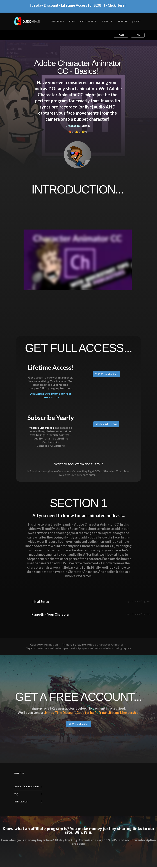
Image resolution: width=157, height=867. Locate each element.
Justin (86, 125)
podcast (69, 648)
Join (138, 35)
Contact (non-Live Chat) (26, 786)
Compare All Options (51, 445)
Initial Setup (40, 602)
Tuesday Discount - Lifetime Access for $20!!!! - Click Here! (77, 7)
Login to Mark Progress (138, 601)
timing (117, 648)
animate (95, 648)
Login (120, 35)
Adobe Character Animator (105, 644)
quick (127, 648)
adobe (107, 648)
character (40, 648)
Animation (51, 644)
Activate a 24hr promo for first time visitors (50, 397)
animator (56, 648)
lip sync (82, 648)
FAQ (16, 794)
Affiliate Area (21, 801)
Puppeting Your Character (50, 614)
